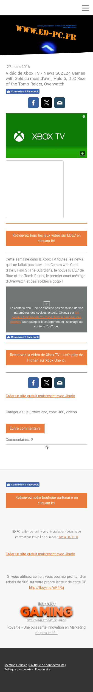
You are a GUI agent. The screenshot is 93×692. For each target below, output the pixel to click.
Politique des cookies (19, 669)
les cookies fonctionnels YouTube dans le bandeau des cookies (45, 317)
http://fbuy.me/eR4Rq (46, 587)
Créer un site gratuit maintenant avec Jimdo (40, 396)
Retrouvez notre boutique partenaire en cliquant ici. (46, 500)
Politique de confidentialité (47, 665)
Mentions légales (16, 665)
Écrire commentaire (25, 428)
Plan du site (42, 669)
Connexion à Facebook (23, 91)
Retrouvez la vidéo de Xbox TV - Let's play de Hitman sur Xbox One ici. (46, 358)
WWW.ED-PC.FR (68, 537)
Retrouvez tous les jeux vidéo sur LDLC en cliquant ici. (46, 238)
